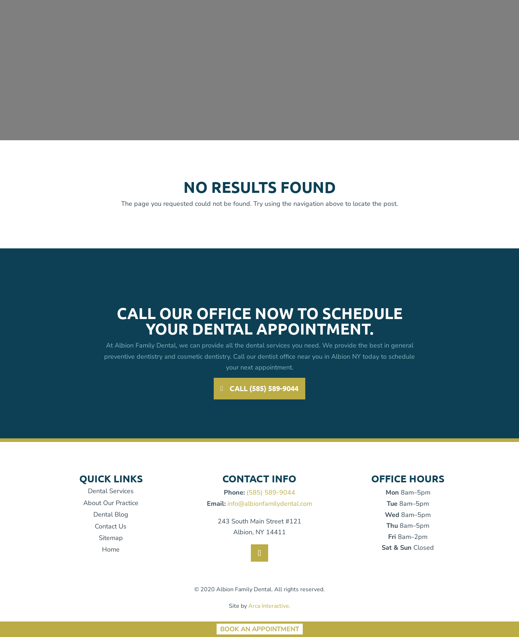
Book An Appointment (259, 629)
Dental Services (111, 491)
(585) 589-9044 (271, 492)
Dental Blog (110, 514)
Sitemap (111, 538)
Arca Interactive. (269, 606)
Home (111, 549)
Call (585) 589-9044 (264, 388)
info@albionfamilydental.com (269, 503)
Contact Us (111, 526)
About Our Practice (110, 503)
